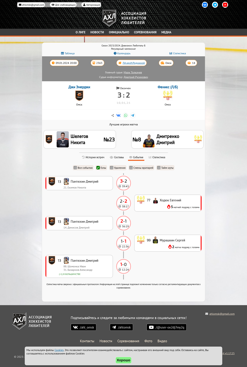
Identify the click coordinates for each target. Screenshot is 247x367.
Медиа (166, 32)
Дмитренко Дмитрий (168, 140)
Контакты (87, 341)
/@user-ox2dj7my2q (170, 327)
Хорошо (123, 360)
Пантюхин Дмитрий (84, 261)
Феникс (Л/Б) (168, 87)
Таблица (70, 53)
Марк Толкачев (133, 72)
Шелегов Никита (80, 140)
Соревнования (145, 32)
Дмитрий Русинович (136, 77)
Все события (83, 168)
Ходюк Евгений (170, 201)
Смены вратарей (141, 168)
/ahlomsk (124, 327)
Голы (101, 168)
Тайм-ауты (165, 168)
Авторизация (93, 4)
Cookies (59, 350)
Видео (162, 341)
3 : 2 (123, 95)
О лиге (80, 32)
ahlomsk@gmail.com (33, 4)
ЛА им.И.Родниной (134, 63)
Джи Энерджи (79, 87)
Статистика (179, 53)
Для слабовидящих (65, 4)
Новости (97, 32)
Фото (148, 341)
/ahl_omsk (87, 327)
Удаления (118, 168)
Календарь (123, 53)
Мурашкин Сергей (172, 241)
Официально (119, 32)
